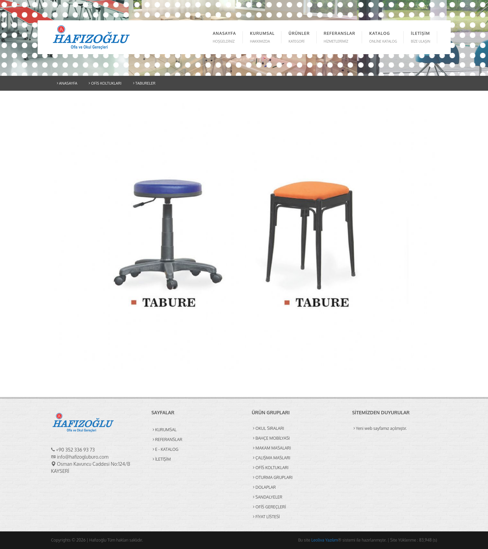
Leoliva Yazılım (324, 540)
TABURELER (144, 83)
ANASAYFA (67, 83)
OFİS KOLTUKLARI (105, 83)
